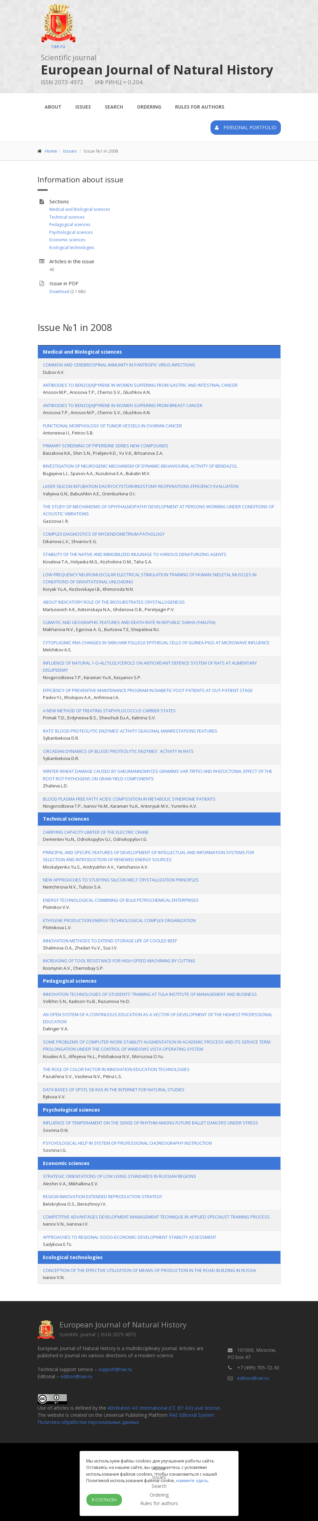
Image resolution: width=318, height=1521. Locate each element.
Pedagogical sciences (69, 224)
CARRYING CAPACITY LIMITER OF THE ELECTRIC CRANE (96, 832)
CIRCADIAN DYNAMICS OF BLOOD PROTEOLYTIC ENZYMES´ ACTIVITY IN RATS (118, 751)
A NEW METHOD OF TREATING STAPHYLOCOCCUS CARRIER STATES (109, 711)
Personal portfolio (245, 127)
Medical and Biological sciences (79, 209)
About (53, 107)
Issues (83, 107)
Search (114, 107)
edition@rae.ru (76, 1376)
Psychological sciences (71, 232)
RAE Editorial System (191, 1415)
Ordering (149, 107)
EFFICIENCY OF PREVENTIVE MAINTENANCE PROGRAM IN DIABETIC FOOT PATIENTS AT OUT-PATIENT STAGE (148, 690)
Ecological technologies (71, 247)
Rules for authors (199, 107)
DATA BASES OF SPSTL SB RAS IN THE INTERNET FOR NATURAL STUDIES (114, 1090)
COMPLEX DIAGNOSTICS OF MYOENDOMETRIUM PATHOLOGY (104, 534)
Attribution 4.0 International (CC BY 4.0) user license (163, 1408)
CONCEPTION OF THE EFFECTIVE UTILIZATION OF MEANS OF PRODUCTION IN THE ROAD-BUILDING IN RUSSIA (149, 1270)
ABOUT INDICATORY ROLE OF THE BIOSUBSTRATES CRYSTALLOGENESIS (114, 602)
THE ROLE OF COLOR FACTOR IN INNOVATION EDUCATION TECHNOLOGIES (116, 1069)
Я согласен (104, 1500)
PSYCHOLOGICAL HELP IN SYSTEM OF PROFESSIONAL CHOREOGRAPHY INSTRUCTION (127, 1143)
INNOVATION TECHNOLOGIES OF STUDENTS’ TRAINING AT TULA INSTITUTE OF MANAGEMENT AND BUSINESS (150, 994)
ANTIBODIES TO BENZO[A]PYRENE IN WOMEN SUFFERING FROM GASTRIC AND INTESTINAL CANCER (140, 385)
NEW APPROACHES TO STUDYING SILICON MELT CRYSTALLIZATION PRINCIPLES (121, 880)
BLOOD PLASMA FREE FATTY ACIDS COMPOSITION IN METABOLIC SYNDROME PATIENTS (129, 799)
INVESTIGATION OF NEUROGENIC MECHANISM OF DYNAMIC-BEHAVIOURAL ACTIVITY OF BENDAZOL (140, 466)
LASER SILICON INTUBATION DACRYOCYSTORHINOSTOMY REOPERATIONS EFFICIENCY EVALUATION (141, 486)
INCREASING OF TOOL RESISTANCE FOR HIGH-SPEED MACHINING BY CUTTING (119, 961)
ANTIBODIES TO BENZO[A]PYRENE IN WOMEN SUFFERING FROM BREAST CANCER (122, 405)
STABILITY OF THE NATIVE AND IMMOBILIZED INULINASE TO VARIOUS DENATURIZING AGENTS (134, 554)
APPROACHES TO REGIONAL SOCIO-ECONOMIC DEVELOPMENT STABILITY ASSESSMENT (129, 1237)
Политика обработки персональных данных (88, 1422)
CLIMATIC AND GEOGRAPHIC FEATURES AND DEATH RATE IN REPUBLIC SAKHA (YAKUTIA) (129, 622)
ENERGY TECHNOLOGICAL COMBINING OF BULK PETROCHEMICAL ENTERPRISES (121, 900)
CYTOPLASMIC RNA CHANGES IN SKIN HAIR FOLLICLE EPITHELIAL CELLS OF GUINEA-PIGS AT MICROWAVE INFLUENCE (156, 643)
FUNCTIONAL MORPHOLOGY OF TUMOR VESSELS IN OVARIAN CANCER (112, 426)
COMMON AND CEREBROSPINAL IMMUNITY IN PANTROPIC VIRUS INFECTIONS (119, 365)
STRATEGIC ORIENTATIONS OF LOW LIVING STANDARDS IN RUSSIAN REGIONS (119, 1176)
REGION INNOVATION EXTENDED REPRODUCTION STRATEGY (102, 1196)
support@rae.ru (115, 1369)
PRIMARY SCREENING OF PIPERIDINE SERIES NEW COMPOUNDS (105, 446)
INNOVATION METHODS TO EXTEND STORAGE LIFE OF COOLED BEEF (110, 941)
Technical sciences (66, 217)
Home (51, 151)
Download (59, 291)
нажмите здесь (192, 1480)
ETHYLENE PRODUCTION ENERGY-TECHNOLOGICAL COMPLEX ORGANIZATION (119, 920)
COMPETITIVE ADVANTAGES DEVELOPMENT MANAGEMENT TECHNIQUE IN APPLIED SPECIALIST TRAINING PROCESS (156, 1217)
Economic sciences (67, 240)
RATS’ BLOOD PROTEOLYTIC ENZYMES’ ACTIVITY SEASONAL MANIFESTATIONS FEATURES (130, 731)
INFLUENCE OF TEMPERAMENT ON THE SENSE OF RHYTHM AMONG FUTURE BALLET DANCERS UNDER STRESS (150, 1123)
